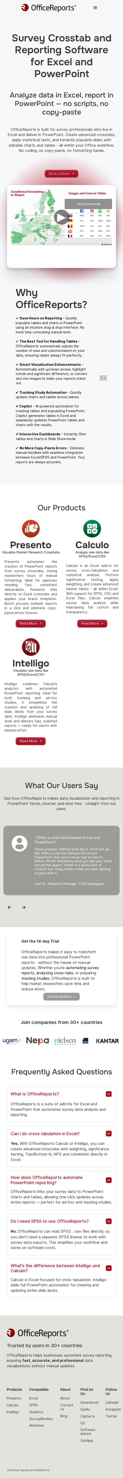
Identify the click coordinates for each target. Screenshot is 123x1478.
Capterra (87, 1416)
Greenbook (89, 1402)
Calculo (12, 1405)
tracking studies (35, 978)
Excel (33, 1398)
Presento (14, 1398)
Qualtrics (36, 1411)
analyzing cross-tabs (54, 973)
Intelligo (13, 1411)
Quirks (85, 1409)
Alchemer (36, 1425)
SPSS (33, 1405)
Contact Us (66, 1407)
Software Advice (87, 1431)
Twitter (111, 1416)
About (65, 1398)
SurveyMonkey (41, 1418)
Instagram (113, 1409)
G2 (82, 1423)
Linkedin (112, 1402)
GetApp (86, 1440)
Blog (63, 1415)
